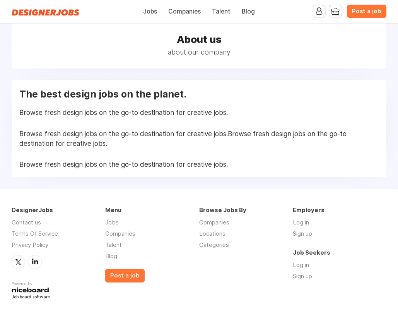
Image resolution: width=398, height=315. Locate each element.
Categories (214, 244)
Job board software (31, 297)
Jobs (150, 11)
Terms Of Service (35, 233)
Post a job (366, 11)
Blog (248, 11)
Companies (184, 11)
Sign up (302, 233)
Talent (221, 11)
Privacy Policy (30, 244)
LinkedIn (34, 262)
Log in (301, 222)
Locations (212, 233)
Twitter (18, 262)
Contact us (26, 222)
